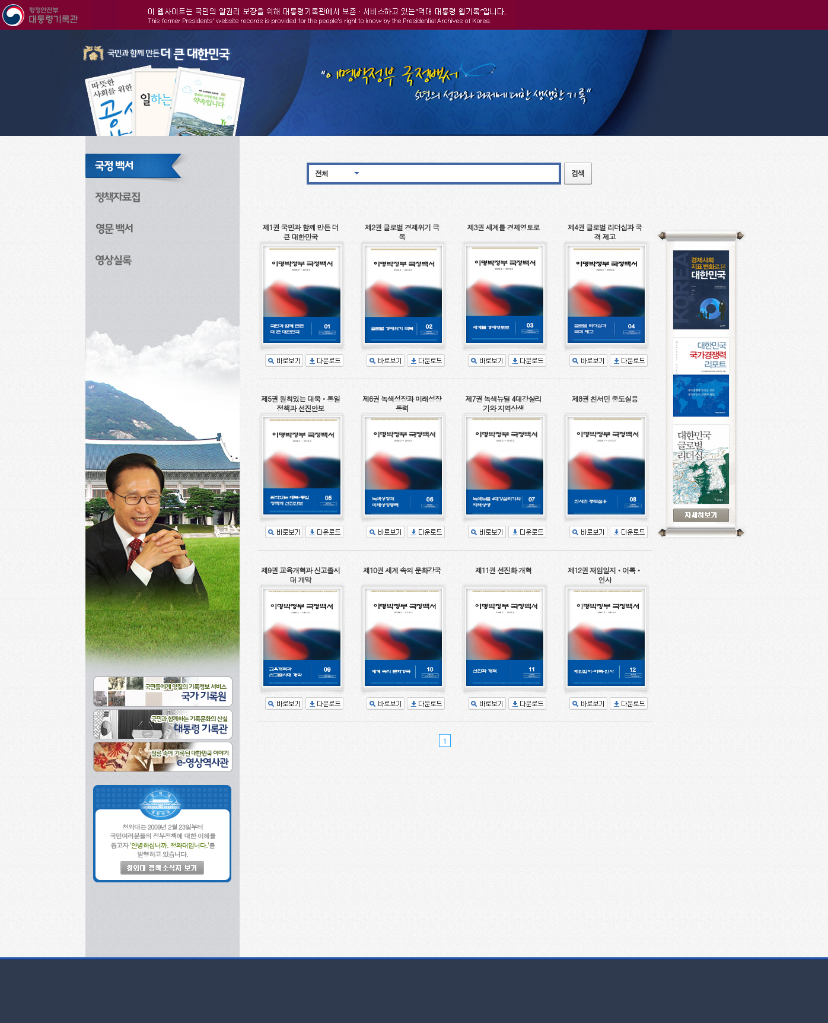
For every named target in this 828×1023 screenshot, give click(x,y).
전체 (321, 173)
